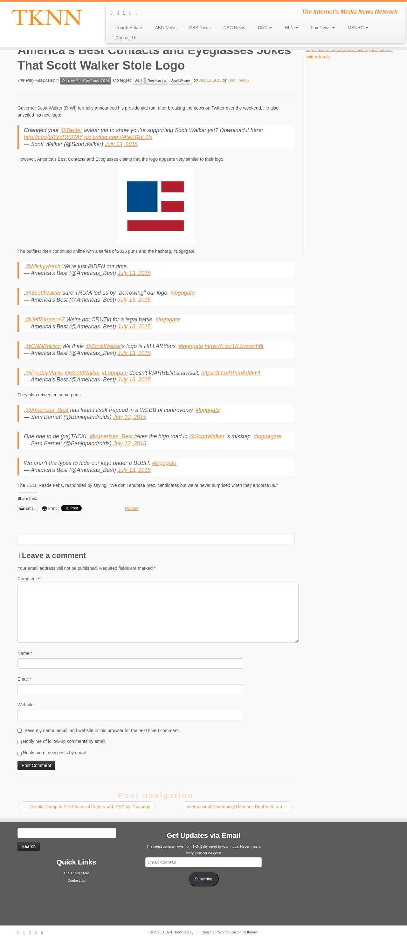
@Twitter (71, 130)
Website (25, 704)
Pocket (132, 508)
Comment (28, 578)
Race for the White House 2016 (85, 81)
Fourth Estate (128, 27)
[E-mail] (120, 13)
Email (24, 679)
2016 (138, 81)
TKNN (167, 932)
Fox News (323, 27)
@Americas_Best (46, 410)
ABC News (165, 27)
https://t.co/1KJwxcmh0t (234, 346)
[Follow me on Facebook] (132, 13)
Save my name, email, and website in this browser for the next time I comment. (102, 730)
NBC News (234, 27)
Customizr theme (244, 932)
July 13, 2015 (121, 144)
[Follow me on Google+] (139, 13)
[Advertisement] (353, 155)
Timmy (243, 80)
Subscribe (203, 879)
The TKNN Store (76, 873)
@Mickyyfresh (42, 266)
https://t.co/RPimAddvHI (230, 373)
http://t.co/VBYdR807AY (53, 137)
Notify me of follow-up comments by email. (65, 741)
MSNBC (358, 27)
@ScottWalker (43, 293)
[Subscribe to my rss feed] (114, 13)
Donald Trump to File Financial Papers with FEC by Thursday (87, 806)
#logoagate (267, 436)
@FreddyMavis (44, 373)
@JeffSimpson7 (45, 319)
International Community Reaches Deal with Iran (237, 806)
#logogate (182, 293)
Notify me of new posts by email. (55, 752)
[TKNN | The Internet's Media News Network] (47, 17)
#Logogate (114, 373)
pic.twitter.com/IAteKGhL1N (118, 137)
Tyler (232, 80)
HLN (291, 27)
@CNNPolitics (43, 346)
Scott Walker (180, 81)
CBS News (200, 27)
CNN (265, 27)
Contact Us (126, 37)
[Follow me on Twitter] (126, 13)
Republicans (157, 81)
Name (24, 653)
